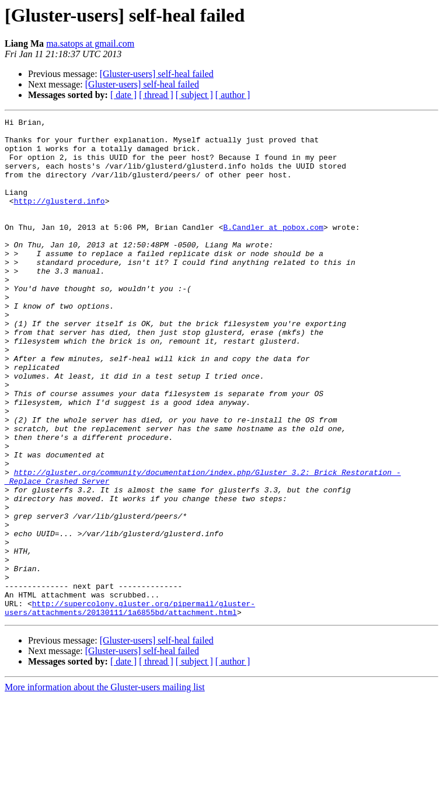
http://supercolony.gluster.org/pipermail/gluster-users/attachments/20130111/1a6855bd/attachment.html (130, 706)
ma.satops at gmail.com (90, 43)
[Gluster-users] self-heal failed (157, 74)
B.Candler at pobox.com (273, 249)
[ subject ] (194, 95)
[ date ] (123, 95)
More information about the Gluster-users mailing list (105, 787)
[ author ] (232, 95)
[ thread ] (156, 95)
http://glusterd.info (59, 218)
